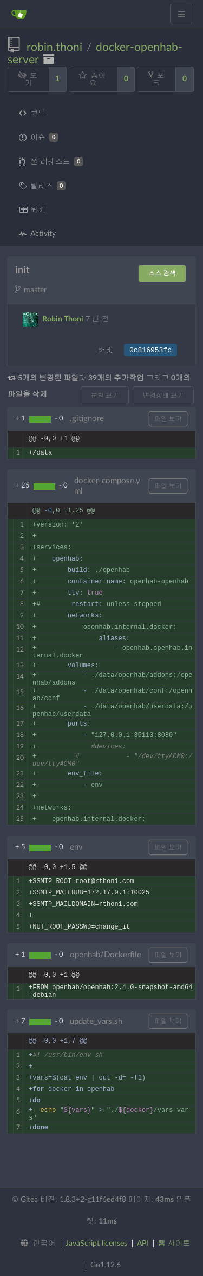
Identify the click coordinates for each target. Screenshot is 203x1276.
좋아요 (92, 79)
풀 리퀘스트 (51, 161)
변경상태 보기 (163, 395)
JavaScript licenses (96, 1243)
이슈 (38, 137)
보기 (28, 79)
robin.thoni (54, 47)
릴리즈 (42, 185)
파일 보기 (168, 419)
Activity (37, 233)
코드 (32, 113)
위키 (32, 210)
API (142, 1243)
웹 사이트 (174, 1243)
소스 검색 (162, 273)
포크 (156, 79)
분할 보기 (105, 395)
